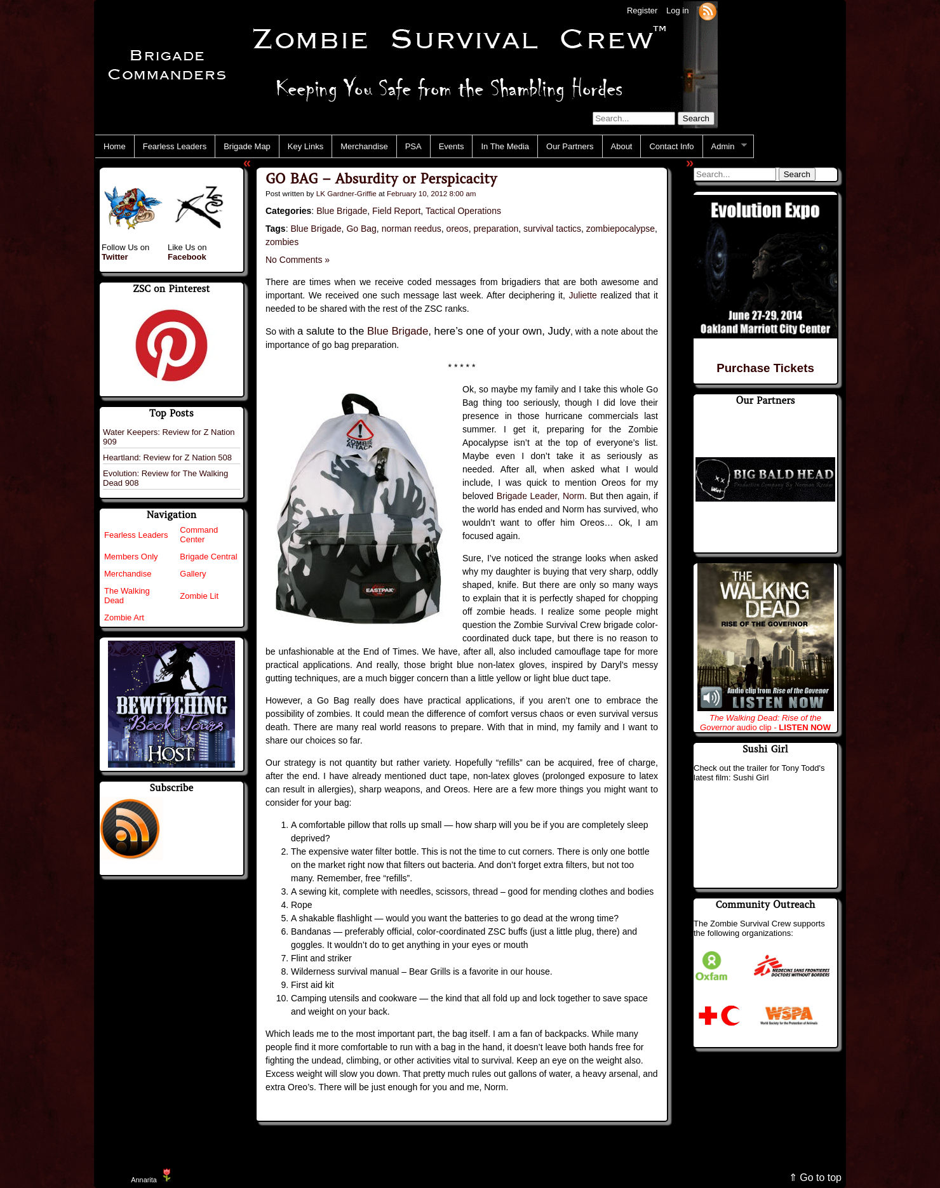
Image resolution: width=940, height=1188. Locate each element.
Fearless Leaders (174, 146)
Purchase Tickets (765, 368)
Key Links (305, 146)
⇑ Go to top (815, 1177)
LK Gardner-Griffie (346, 193)
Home (115, 146)
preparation (495, 229)
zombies (282, 242)
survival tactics (552, 229)
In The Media (505, 146)
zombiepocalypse (620, 229)
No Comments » (297, 260)
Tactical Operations (463, 211)
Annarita (143, 1180)
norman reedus (411, 229)
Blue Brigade (341, 211)
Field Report (396, 211)
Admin (725, 147)
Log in (677, 10)
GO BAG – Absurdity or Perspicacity (381, 178)
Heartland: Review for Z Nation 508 (167, 457)
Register (642, 10)
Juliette (583, 295)
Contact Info (671, 146)
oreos (457, 229)
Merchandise (363, 146)
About (622, 146)
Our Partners (569, 146)
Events (451, 146)
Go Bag (361, 229)
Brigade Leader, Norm (540, 496)
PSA (413, 146)
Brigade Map (247, 146)
